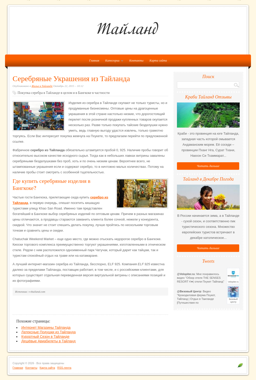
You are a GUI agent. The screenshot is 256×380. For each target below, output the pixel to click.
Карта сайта (158, 60)
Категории (113, 61)
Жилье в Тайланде (42, 85)
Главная (18, 367)
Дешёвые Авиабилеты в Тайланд (48, 341)
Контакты (136, 60)
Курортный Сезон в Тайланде (45, 337)
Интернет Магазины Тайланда (46, 327)
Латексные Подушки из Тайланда (48, 332)
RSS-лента (64, 367)
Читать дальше (208, 166)
